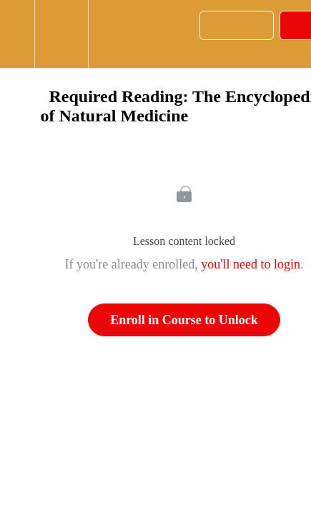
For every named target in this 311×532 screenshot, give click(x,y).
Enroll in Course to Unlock (184, 320)
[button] (17, 34)
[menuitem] (61, 34)
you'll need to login (250, 264)
